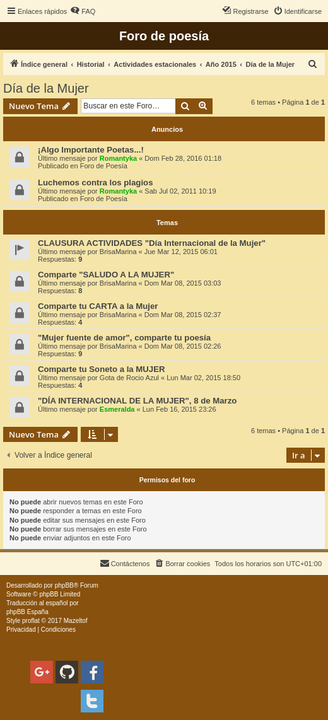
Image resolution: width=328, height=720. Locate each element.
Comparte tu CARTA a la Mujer (98, 306)
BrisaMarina (118, 251)
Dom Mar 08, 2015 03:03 (182, 283)
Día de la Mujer (46, 88)
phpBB (64, 585)
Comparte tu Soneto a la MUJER (101, 369)
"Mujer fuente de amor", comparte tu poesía (124, 337)
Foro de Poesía (103, 166)
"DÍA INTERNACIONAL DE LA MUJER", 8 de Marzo (137, 400)
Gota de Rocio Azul (129, 377)
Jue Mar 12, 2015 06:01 (181, 251)
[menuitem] (82, 11)
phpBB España (27, 611)
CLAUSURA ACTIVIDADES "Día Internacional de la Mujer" (152, 243)
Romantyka (118, 158)
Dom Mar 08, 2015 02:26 (182, 346)
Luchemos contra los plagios (95, 182)
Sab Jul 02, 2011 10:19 (180, 191)
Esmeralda (117, 409)
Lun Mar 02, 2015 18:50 (203, 377)
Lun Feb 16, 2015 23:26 (179, 409)
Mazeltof (76, 620)
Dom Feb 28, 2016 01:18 (182, 158)
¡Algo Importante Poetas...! (91, 149)
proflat (31, 620)
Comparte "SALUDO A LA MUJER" (106, 274)
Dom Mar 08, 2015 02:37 (182, 314)
